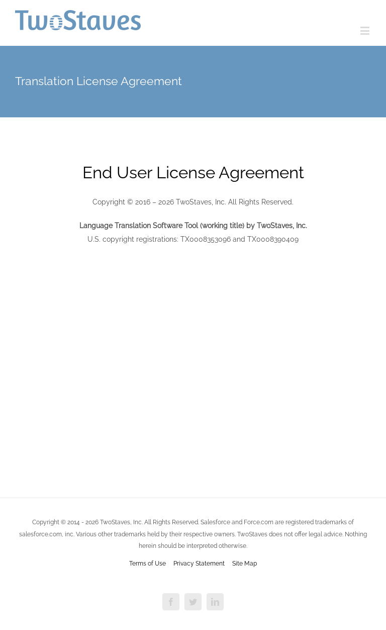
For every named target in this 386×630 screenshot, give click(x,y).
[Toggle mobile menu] (365, 30)
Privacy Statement (199, 563)
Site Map (244, 563)
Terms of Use (147, 563)
